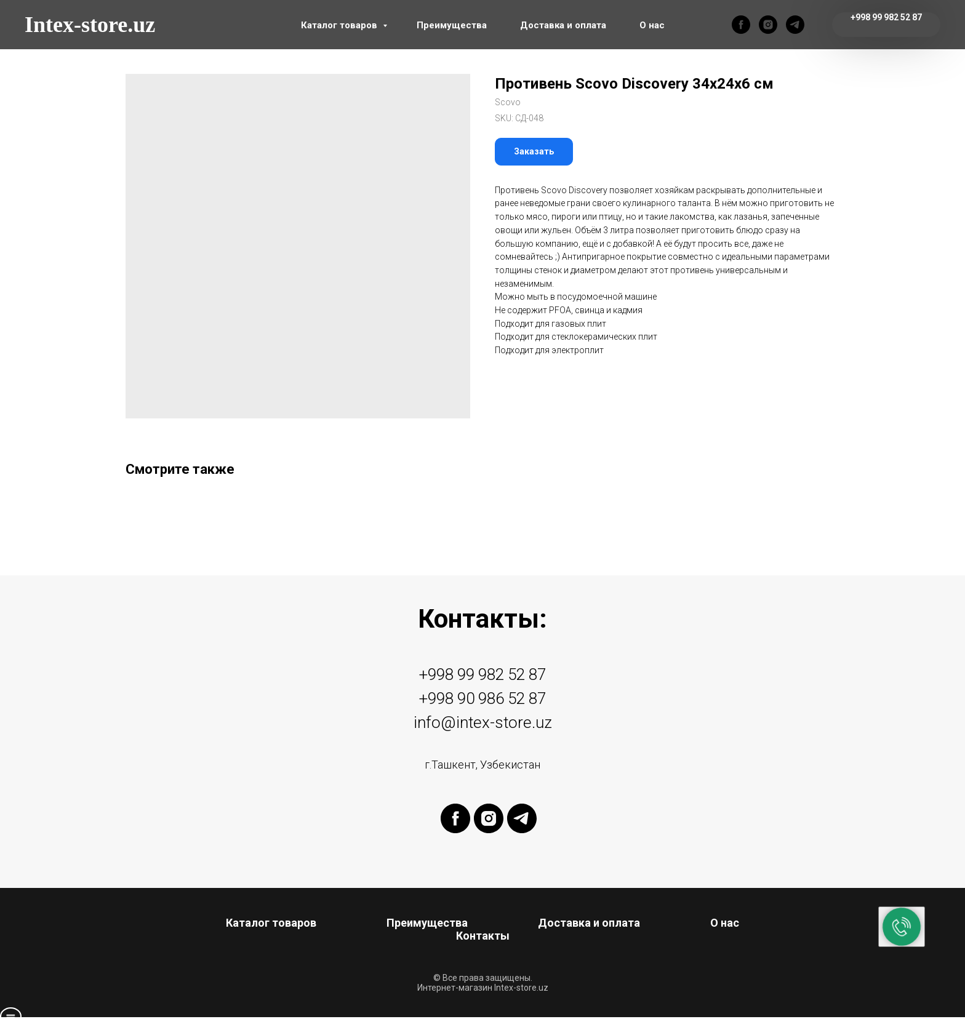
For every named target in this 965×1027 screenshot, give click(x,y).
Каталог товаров (340, 25)
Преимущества (452, 25)
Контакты (483, 935)
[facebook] (741, 24)
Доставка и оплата (563, 25)
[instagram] (768, 24)
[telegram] (795, 24)
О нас (652, 25)
